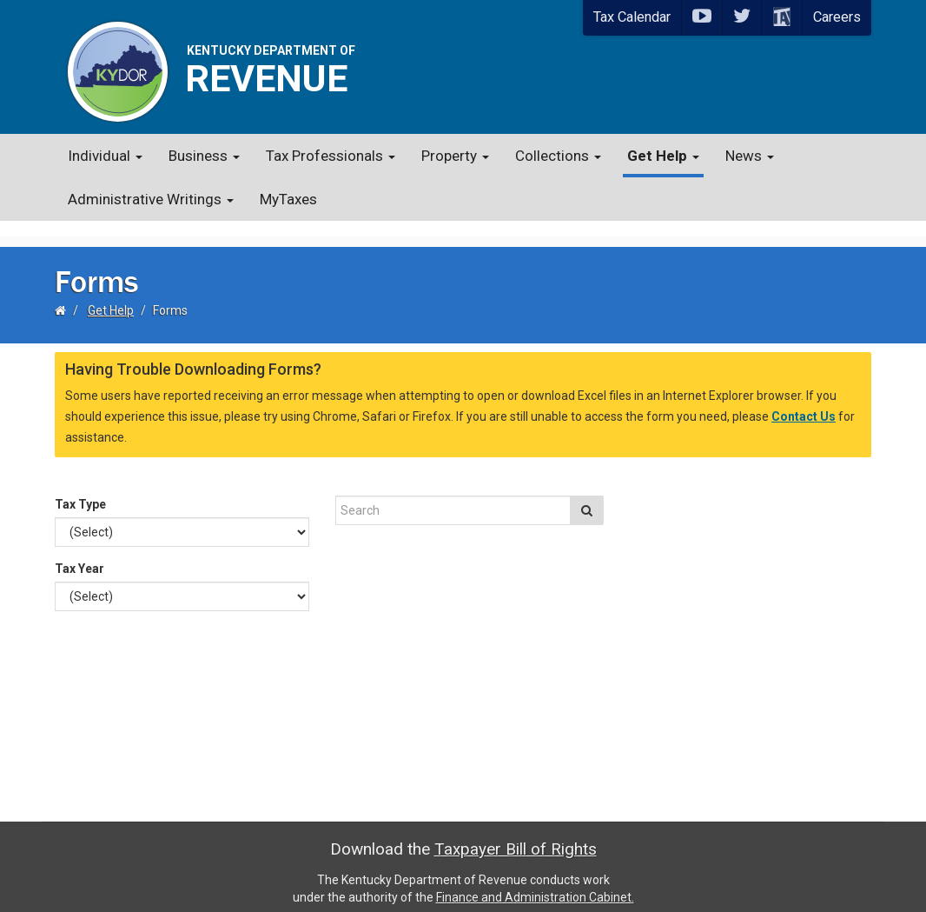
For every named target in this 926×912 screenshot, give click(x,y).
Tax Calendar (632, 17)
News (749, 155)
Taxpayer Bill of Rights (515, 833)
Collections (558, 155)
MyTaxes (288, 199)
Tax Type (80, 489)
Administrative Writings (151, 199)
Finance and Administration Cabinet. (535, 882)
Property (455, 155)
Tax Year (79, 553)
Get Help (663, 155)
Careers (837, 17)
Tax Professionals (330, 155)
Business (204, 155)
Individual (105, 155)
